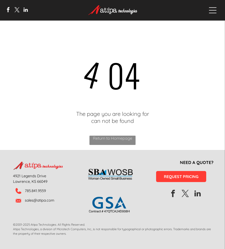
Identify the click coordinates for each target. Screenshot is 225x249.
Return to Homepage (112, 138)
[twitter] (17, 10)
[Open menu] (212, 10)
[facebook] (8, 10)
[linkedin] (26, 10)
